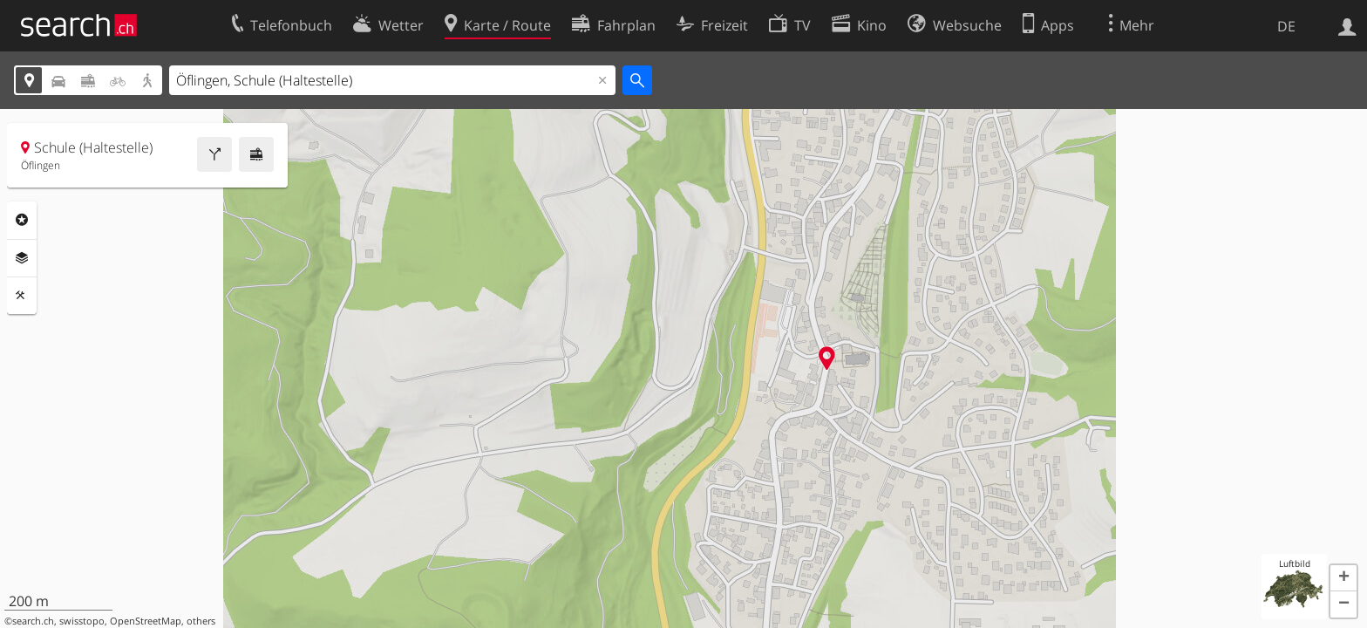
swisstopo (82, 621)
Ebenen (22, 258)
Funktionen (22, 295)
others (201, 621)
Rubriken (22, 219)
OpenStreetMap (145, 621)
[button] (1343, 578)
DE (1286, 26)
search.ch (33, 621)
